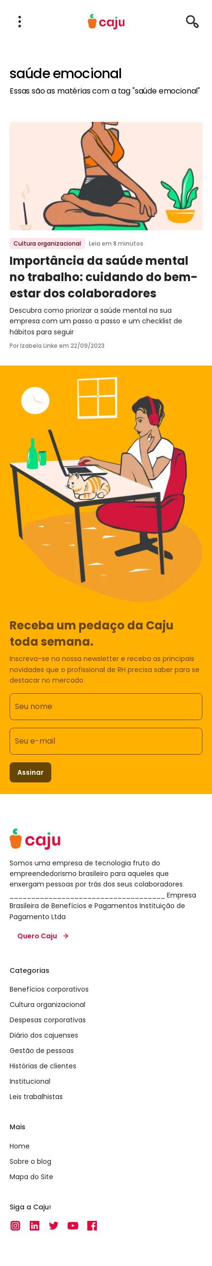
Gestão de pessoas (42, 1050)
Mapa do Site (31, 1177)
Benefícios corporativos (49, 989)
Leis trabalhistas (36, 1096)
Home (20, 1146)
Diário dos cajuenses (44, 1035)
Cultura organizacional (47, 243)
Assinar (30, 772)
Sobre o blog (30, 1161)
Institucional (30, 1081)
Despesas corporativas (48, 1020)
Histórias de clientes (43, 1066)
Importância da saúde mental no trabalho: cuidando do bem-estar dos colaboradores (104, 277)
